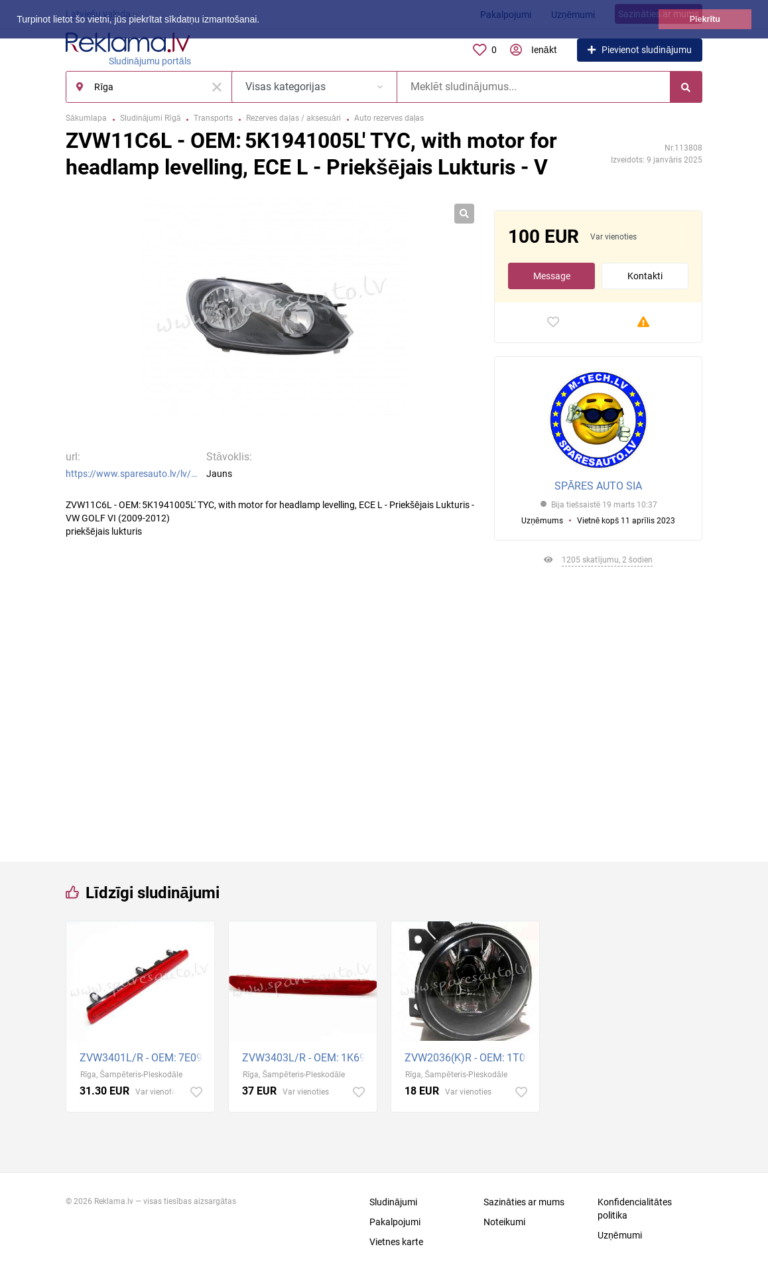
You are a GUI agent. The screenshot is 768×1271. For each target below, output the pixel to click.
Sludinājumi (393, 1202)
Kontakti (645, 276)
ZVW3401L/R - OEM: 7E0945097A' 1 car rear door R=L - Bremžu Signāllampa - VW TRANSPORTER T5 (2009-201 (144, 1057)
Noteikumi (504, 1222)
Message (551, 276)
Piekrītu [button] (705, 19)
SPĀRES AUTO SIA (598, 486)
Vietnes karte (396, 1242)
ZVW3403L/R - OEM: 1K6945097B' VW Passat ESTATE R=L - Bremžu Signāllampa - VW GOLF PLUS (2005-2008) (306, 1057)
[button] (264, 21)
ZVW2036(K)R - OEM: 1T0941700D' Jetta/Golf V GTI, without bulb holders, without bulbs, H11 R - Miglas (469, 1057)
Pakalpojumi (394, 1222)
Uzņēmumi (620, 1235)
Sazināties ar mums (523, 1202)
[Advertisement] (598, 709)
